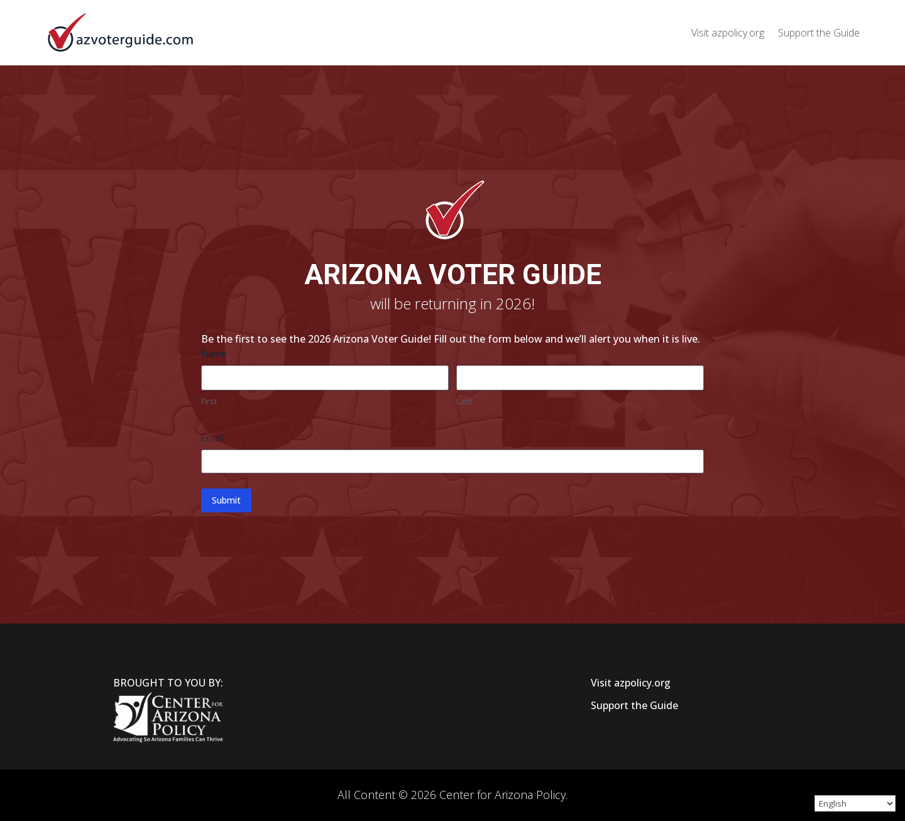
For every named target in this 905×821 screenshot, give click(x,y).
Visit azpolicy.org (727, 33)
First (209, 401)
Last (464, 401)
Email (212, 438)
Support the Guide (819, 33)
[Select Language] (855, 803)
